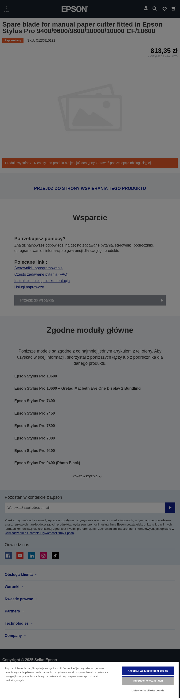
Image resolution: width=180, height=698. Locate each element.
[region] (89, 679)
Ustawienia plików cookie (148, 690)
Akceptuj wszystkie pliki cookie (148, 670)
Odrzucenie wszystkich (148, 680)
